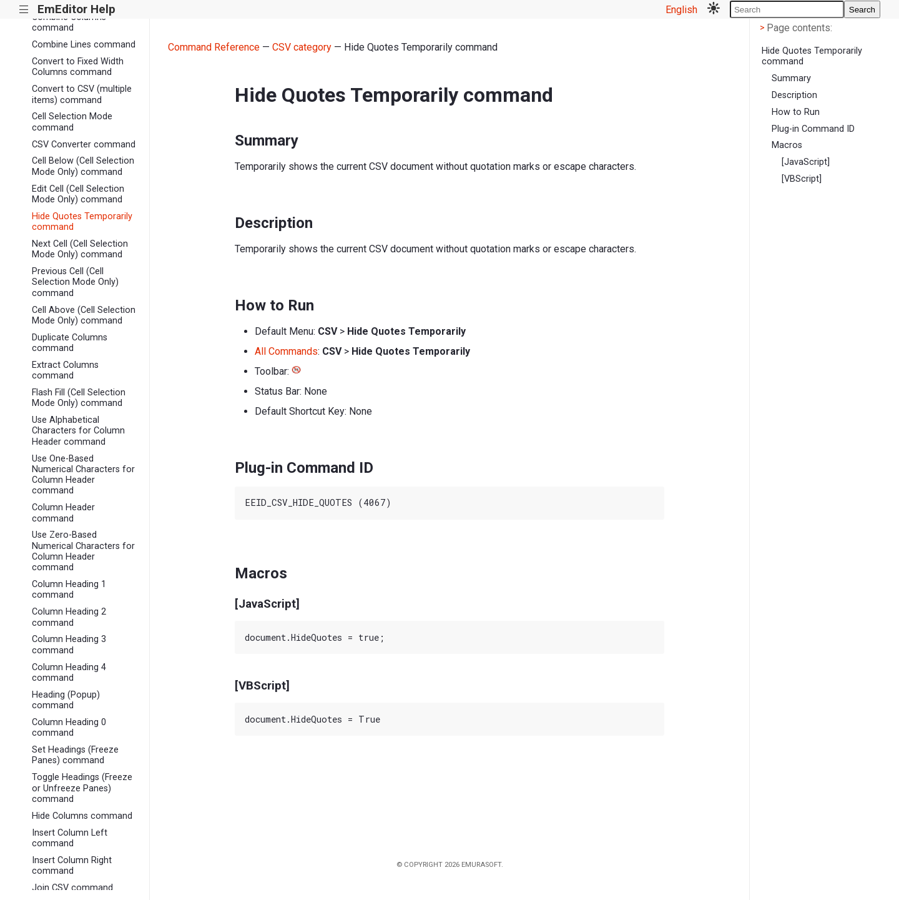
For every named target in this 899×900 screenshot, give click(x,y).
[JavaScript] (806, 162)
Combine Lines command (83, 44)
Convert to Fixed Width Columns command (78, 66)
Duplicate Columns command (69, 343)
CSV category (302, 47)
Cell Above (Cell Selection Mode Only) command (83, 315)
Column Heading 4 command (69, 672)
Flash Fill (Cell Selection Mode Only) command (78, 397)
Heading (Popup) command (66, 700)
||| (24, 9)
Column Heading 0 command (69, 727)
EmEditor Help (76, 9)
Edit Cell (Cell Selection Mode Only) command (78, 194)
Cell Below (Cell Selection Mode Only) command (83, 166)
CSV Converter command (83, 144)
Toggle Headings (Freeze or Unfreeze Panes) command (82, 788)
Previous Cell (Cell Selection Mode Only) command (75, 282)
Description (794, 95)
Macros (787, 145)
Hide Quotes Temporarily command (82, 221)
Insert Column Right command (72, 865)
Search (862, 9)
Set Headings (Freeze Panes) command (75, 755)
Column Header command (63, 512)
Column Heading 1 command (69, 589)
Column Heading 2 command (69, 617)
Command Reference (214, 47)
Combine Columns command (69, 22)
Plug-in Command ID (813, 129)
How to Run (796, 112)
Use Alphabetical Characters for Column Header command (78, 431)
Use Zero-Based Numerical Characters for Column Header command (83, 551)
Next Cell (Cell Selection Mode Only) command (80, 249)
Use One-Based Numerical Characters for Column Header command (83, 475)
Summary (791, 78)
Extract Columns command (65, 370)
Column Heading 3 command (69, 644)
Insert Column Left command (69, 838)
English (681, 10)
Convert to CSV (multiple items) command (82, 94)
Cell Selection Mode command (72, 121)
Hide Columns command (82, 816)
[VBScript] (802, 179)
